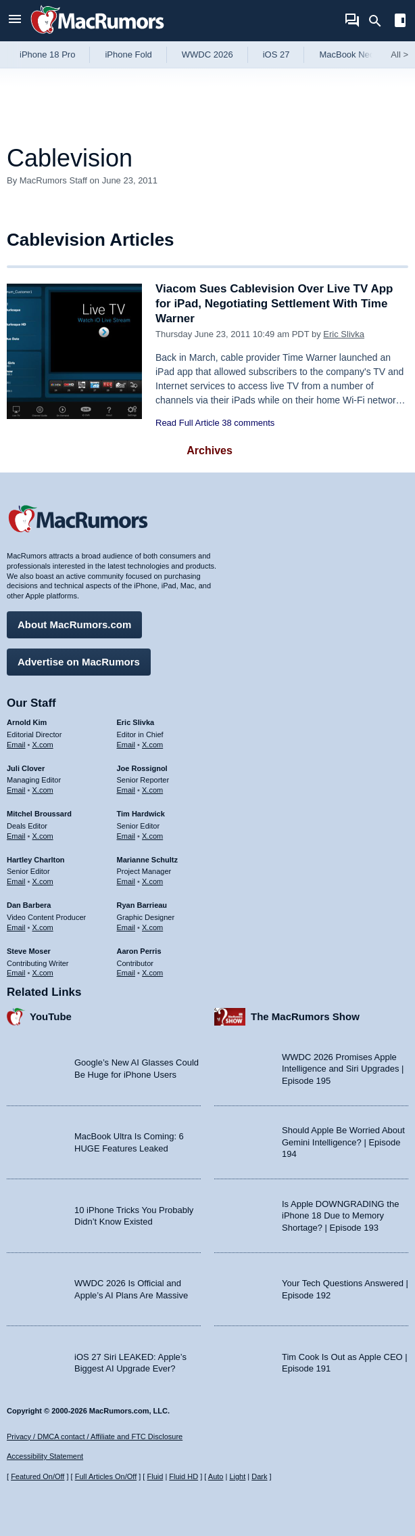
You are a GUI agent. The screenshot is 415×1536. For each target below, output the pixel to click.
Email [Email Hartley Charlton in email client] (16, 881)
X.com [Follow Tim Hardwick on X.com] (152, 836)
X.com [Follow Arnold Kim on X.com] (42, 745)
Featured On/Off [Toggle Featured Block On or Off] (37, 1476)
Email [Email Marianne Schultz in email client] (126, 881)
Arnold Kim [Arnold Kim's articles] (27, 722)
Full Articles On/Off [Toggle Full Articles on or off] (106, 1476)
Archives (210, 450)
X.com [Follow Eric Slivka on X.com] (152, 745)
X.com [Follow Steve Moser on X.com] (42, 973)
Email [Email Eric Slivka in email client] (126, 745)
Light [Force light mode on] (237, 1476)
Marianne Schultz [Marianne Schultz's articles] (147, 860)
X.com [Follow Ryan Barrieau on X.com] (152, 927)
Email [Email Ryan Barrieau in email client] (126, 927)
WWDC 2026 (207, 54)
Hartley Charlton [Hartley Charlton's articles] (36, 860)
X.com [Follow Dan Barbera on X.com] (42, 927)
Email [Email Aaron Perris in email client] (126, 973)
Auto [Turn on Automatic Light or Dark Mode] (216, 1476)
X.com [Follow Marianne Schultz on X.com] (152, 881)
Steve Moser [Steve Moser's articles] (29, 951)
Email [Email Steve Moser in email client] (16, 973)
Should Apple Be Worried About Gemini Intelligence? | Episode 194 (343, 1142)
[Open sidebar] (400, 22)
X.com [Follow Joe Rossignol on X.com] (152, 790)
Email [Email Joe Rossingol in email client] (126, 790)
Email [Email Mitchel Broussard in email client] (16, 836)
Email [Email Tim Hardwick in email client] (126, 836)
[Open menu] (15, 20)
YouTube (51, 1016)
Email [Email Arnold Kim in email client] (16, 745)
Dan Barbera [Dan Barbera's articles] (29, 905)
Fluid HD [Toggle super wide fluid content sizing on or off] (183, 1476)
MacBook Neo (346, 54)
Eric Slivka (343, 334)
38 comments (248, 423)
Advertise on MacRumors (79, 661)
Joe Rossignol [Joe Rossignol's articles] (142, 768)
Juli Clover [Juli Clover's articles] (26, 768)
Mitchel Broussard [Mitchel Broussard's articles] (39, 814)
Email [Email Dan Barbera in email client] (16, 927)
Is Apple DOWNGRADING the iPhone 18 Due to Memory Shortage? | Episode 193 (340, 1216)
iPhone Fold (128, 54)
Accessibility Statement (45, 1456)
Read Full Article (187, 423)
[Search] (379, 20)
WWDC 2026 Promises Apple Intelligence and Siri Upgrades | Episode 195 (343, 1069)
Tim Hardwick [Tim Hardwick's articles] (141, 814)
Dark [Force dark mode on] (259, 1476)
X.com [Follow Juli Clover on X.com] (42, 790)
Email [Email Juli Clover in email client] (16, 790)
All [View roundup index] (399, 54)
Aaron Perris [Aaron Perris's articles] (139, 951)
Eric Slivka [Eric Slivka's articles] (136, 722)
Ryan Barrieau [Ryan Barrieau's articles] (142, 905)
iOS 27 (276, 54)
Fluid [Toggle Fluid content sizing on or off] (155, 1476)
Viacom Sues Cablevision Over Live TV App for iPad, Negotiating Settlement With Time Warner (274, 303)
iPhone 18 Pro (47, 54)
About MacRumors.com (74, 624)
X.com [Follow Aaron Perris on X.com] (152, 973)
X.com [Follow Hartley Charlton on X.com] (42, 881)
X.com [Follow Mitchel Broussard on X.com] (42, 836)
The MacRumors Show (305, 1016)
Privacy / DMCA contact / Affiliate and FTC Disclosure (94, 1436)
